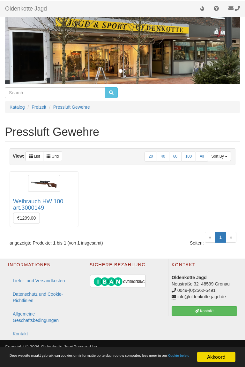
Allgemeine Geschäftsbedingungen (36, 317)
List (34, 156)
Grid (53, 156)
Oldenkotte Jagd (26, 8)
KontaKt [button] (204, 311)
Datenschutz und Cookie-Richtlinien (38, 297)
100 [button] (188, 156)
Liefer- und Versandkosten (39, 280)
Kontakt (20, 333)
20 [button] (151, 156)
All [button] (202, 156)
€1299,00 (26, 218)
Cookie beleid (85, 359)
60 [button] (175, 156)
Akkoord (216, 354)
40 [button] (163, 156)
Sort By (219, 156)
